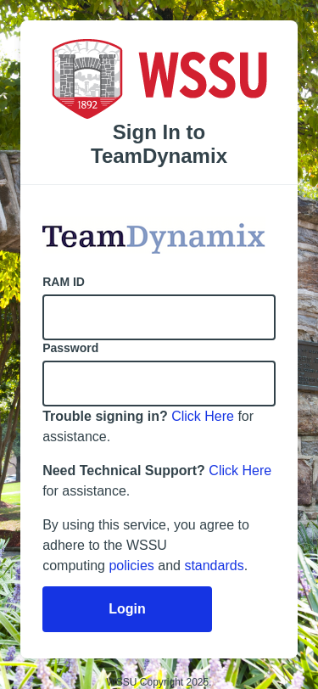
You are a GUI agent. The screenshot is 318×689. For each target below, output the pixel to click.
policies (131, 565)
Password (70, 348)
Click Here (202, 416)
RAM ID (63, 281)
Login (127, 609)
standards (213, 565)
